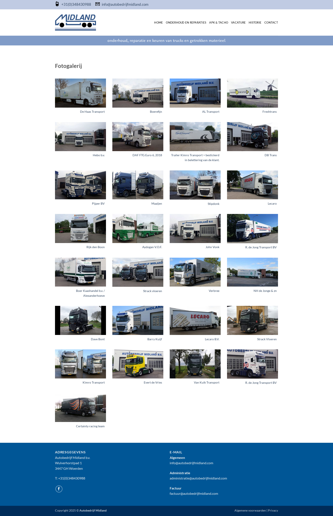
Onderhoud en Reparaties (186, 22)
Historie (255, 22)
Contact (271, 22)
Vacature (238, 22)
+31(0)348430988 (76, 4)
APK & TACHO (218, 22)
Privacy (273, 510)
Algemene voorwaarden (250, 510)
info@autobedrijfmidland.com (125, 4)
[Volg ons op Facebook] (58, 488)
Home (158, 22)
